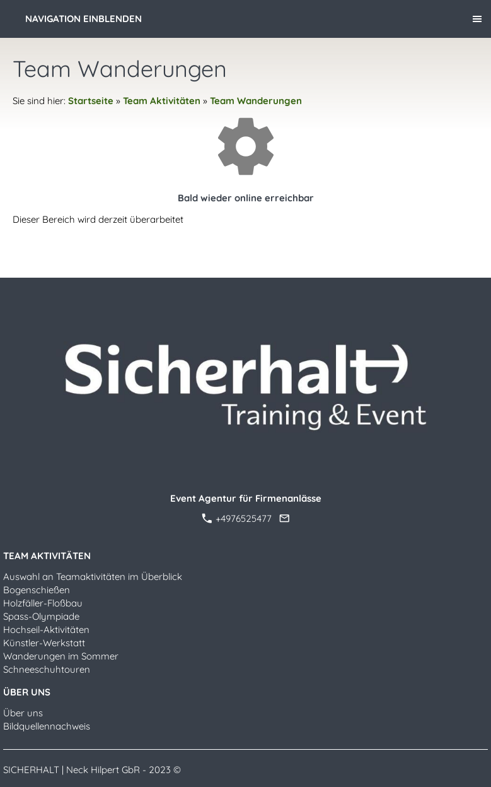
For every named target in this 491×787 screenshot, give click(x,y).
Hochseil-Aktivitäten (46, 630)
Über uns (23, 713)
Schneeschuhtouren (46, 669)
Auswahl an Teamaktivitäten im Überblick (92, 577)
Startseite (90, 101)
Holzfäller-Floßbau (43, 603)
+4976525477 (237, 518)
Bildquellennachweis (46, 726)
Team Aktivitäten (161, 101)
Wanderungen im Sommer (60, 656)
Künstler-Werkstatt (44, 643)
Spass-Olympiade (41, 616)
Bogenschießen (36, 590)
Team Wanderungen (256, 101)
